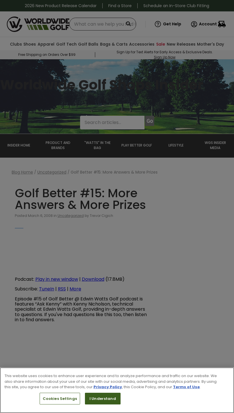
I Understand (102, 398)
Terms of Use (186, 387)
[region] (117, 390)
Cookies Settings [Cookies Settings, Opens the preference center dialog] (60, 398)
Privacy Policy (107, 387)
